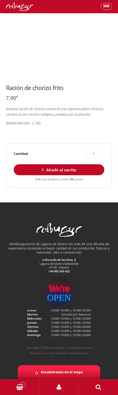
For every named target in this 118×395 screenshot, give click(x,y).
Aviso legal (32, 347)
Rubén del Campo (78, 353)
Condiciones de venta (79, 347)
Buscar (98, 387)
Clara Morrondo (57, 353)
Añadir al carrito (61, 169)
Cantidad (21, 153)
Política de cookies (52, 347)
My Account (59, 387)
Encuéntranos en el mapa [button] (59, 372)
